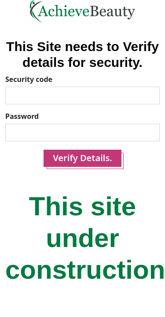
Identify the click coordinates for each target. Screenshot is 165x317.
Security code (28, 79)
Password (22, 116)
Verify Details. (82, 158)
